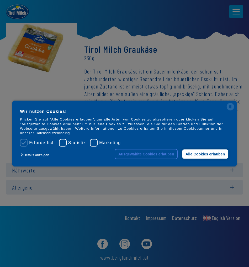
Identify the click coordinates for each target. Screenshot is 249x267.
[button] (36, 155)
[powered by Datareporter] (230, 109)
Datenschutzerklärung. (53, 133)
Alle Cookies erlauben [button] (205, 154)
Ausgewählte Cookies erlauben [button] (146, 154)
